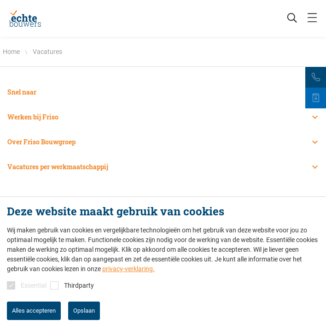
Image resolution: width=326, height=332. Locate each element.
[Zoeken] (287, 18)
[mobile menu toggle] (312, 18)
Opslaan (84, 310)
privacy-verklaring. (128, 269)
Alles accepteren (34, 310)
